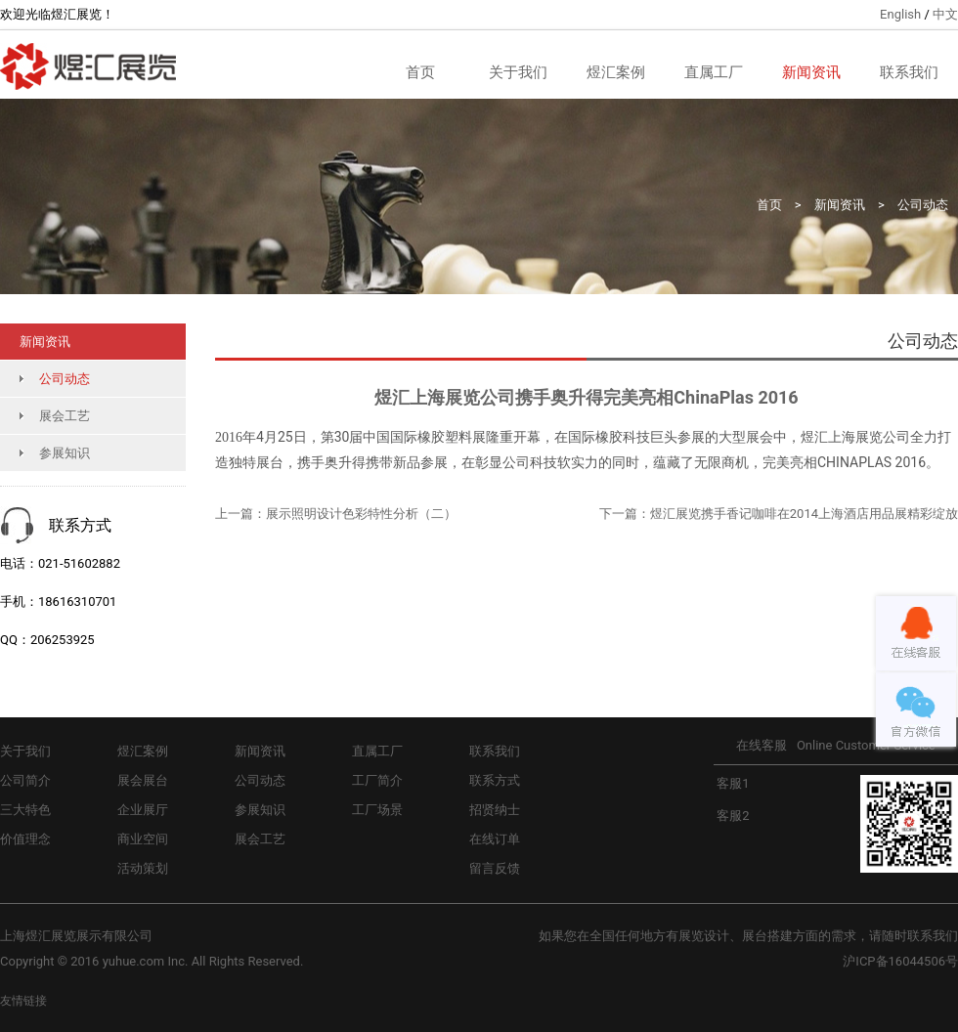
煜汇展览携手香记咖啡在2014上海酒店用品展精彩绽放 (804, 513)
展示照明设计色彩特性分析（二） (361, 513)
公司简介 (25, 780)
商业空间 (142, 839)
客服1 (732, 783)
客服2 (732, 815)
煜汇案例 (616, 72)
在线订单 (494, 839)
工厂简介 (377, 780)
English (900, 14)
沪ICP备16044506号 (900, 961)
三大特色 (25, 809)
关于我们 (518, 72)
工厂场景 (377, 809)
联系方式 (494, 780)
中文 (945, 14)
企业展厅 (142, 809)
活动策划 (142, 868)
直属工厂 (713, 72)
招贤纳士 (494, 809)
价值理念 (25, 839)
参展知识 (64, 453)
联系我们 (909, 72)
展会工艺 (64, 415)
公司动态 (922, 204)
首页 (420, 72)
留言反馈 (494, 868)
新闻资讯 (811, 72)
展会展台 (142, 780)
